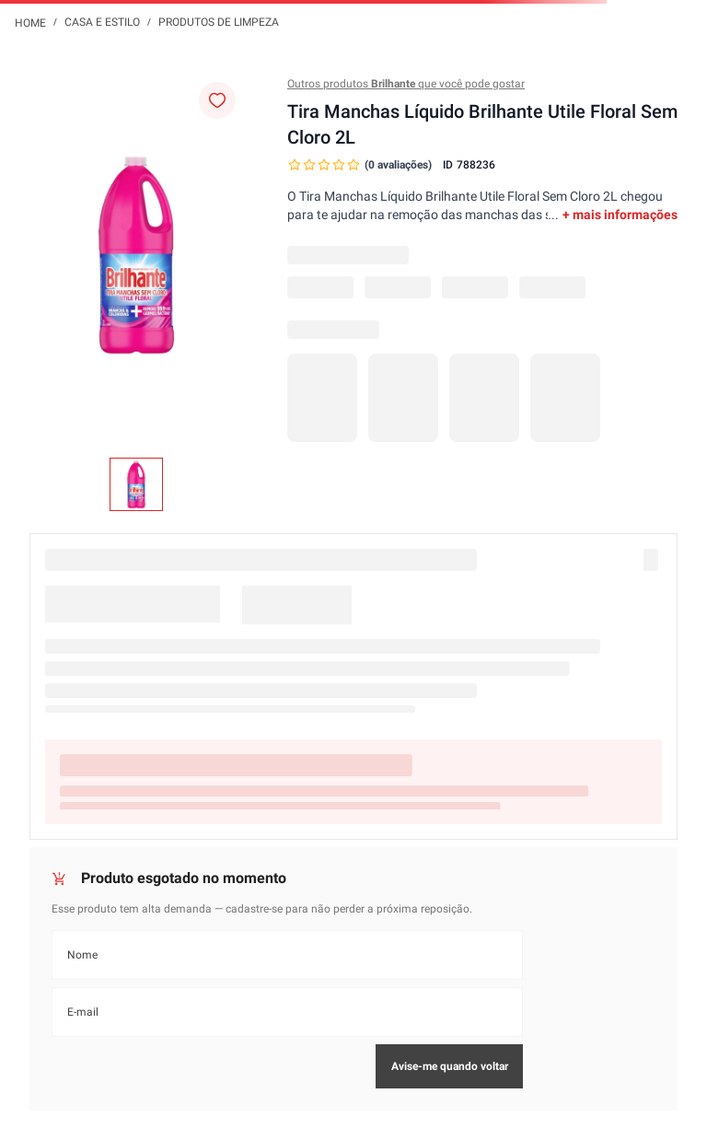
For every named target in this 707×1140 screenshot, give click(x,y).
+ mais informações (620, 214)
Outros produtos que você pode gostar (406, 83)
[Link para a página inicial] (30, 22)
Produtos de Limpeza (218, 22)
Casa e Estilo (102, 22)
